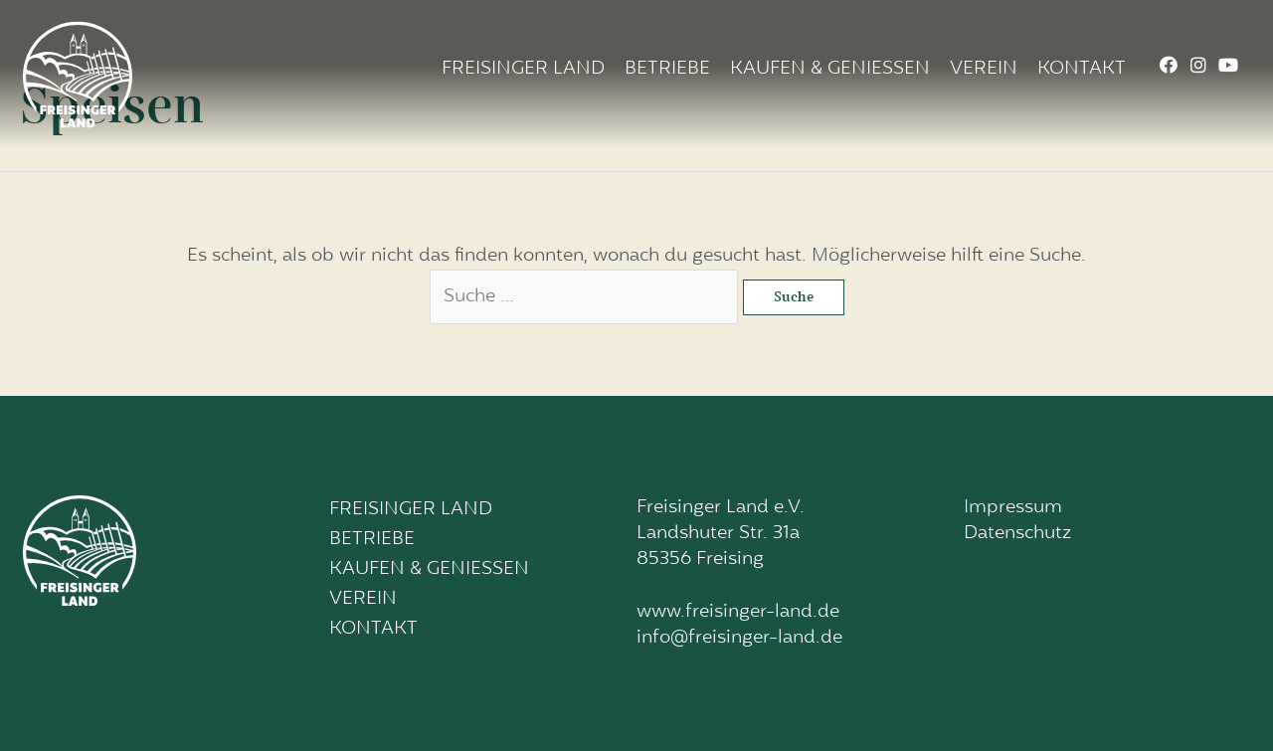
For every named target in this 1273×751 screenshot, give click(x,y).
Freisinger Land (523, 69)
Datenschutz (1017, 534)
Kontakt (1081, 69)
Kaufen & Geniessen (830, 69)
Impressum (1013, 508)
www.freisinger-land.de (737, 612)
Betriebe (667, 69)
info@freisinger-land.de (739, 638)
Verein (983, 69)
